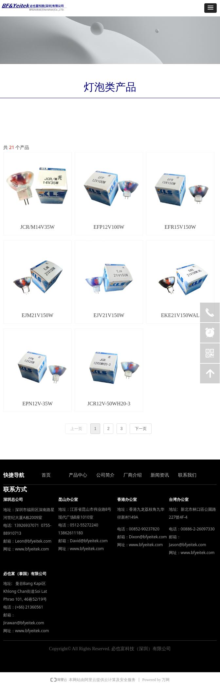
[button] (210, 8)
